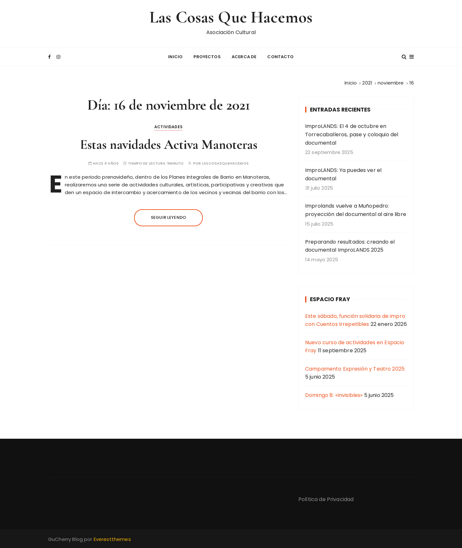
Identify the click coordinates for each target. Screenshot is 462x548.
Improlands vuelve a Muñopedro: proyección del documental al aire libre (355, 210)
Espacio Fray (330, 299)
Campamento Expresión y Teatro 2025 (355, 369)
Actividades (168, 127)
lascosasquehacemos (225, 163)
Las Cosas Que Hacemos (231, 17)
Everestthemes (112, 539)
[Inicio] (351, 82)
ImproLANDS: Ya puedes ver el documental (343, 174)
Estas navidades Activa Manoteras (168, 144)
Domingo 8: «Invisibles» (334, 395)
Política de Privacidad (326, 499)
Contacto (280, 57)
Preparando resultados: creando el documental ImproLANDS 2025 (350, 246)
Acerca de (244, 57)
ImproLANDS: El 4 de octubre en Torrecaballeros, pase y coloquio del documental (351, 134)
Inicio (175, 57)
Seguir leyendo (168, 217)
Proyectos (206, 57)
